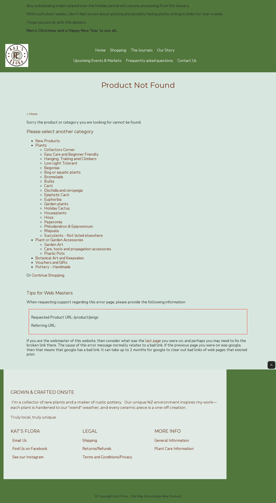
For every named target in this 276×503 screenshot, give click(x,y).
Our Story (166, 50)
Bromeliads (53, 177)
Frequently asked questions (149, 60)
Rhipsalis (51, 230)
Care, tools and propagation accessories (77, 249)
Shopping (118, 50)
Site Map (137, 496)
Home (100, 50)
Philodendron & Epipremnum (68, 226)
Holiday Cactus (57, 208)
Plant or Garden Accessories (59, 240)
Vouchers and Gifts (51, 262)
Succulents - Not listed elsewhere (73, 235)
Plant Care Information (174, 448)
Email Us (19, 440)
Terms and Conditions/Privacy (107, 457)
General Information (171, 440)
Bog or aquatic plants (62, 172)
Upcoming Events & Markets (97, 60)
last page (153, 340)
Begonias (52, 167)
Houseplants (55, 213)
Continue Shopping (48, 275)
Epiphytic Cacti (56, 194)
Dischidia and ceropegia (63, 190)
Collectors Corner (59, 149)
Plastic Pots (54, 253)
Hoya (48, 217)
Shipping (89, 440)
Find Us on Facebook (29, 448)
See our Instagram (28, 457)
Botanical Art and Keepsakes (59, 258)
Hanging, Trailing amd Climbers (70, 158)
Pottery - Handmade (52, 267)
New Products (47, 140)
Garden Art (53, 244)
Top (271, 365)
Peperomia (53, 222)
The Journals (142, 50)
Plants (41, 145)
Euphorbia (52, 199)
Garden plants (56, 204)
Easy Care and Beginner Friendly (71, 154)
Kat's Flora (120, 496)
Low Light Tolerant (60, 163)
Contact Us (186, 60)
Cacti (48, 185)
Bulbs (49, 181)
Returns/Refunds (96, 448)
